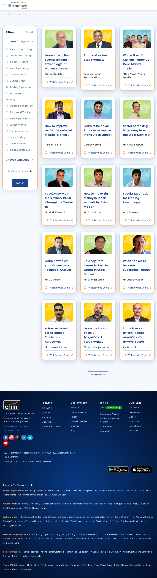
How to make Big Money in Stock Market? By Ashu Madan (96, 200)
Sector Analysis (16, 124)
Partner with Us (107, 426)
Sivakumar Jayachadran (113, 490)
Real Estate (8, 543)
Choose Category (17, 41)
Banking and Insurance (141, 538)
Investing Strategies (18, 68)
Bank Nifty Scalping (23, 517)
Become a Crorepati (23, 569)
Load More (98, 374)
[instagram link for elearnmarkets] (12, 437)
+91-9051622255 (11, 430)
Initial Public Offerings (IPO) (24, 538)
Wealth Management (19, 105)
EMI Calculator (47, 565)
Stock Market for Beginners (69, 503)
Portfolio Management (36, 521)
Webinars (46, 417)
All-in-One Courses (51, 426)
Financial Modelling (86, 534)
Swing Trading (68, 534)
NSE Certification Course (36, 508)
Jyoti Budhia (132, 490)
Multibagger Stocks (12, 525)
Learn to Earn (37, 556)
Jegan (98, 490)
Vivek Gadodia (146, 490)
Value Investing (46, 538)
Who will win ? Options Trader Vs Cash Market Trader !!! (136, 61)
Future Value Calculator (81, 565)
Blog (73, 430)
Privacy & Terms (78, 412)
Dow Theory (34, 503)
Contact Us (105, 431)
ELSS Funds (123, 538)
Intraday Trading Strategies (46, 517)
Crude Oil (107, 521)
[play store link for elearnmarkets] (118, 469)
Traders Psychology (122, 521)
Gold (17, 543)
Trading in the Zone (21, 556)
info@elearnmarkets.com (15, 426)
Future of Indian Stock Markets (95, 57)
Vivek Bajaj (30, 490)
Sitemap (75, 426)
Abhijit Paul (88, 490)
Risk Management (79, 521)
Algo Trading (114, 503)
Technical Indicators (63, 538)
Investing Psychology (19, 118)
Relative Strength (122, 517)
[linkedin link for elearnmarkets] (24, 437)
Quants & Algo (16, 80)
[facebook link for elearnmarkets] (6, 437)
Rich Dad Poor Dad (29, 551)
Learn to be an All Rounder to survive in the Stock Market (98, 130)
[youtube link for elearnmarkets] (6, 443)
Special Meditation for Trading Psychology (136, 198)
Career (111, 407)
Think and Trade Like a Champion (105, 551)
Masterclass (48, 422)
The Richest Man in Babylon (75, 551)
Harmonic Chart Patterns (94, 503)
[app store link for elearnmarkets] (141, 469)
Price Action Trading (19, 49)
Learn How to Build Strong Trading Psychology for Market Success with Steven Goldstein (58, 61)
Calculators (134, 412)
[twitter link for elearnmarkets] (18, 437)
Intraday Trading (34, 534)
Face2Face (134, 421)
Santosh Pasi (41, 494)
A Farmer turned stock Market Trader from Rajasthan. (57, 334)
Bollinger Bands (116, 534)
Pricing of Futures (133, 534)
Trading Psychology (18, 87)
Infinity (47, 408)
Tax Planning (138, 517)
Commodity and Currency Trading (17, 134)
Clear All (29, 32)
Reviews (74, 417)
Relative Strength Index (59, 521)
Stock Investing (49, 503)
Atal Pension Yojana (127, 565)
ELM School (134, 407)
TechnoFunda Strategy (15, 96)
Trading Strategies (18, 149)
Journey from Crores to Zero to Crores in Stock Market (96, 267)
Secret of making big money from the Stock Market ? (136, 130)
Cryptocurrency (16, 508)
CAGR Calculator (17, 565)
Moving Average (140, 521)
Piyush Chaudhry (26, 494)
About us (75, 407)
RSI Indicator (102, 534)
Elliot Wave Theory (129, 503)
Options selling (94, 517)
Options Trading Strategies (72, 517)
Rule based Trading (18, 112)
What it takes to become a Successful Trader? (137, 265)
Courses (46, 412)
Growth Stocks (18, 521)
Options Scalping (52, 534)
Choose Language (17, 160)
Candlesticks (81, 538)
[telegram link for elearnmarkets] (30, 437)
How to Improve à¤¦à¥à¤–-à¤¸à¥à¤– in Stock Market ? (59, 130)
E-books (133, 417)
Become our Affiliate (109, 414)
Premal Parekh (74, 490)
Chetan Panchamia (45, 490)
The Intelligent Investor (50, 551)
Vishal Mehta (10, 494)
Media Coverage (79, 421)
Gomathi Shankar (57, 494)
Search (20, 183)
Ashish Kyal (61, 490)
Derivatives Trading (18, 55)
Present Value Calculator (105, 565)
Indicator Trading (17, 61)
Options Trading (16, 74)
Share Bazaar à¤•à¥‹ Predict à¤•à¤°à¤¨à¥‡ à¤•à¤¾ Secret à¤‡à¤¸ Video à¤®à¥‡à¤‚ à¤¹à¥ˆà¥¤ (133, 334)
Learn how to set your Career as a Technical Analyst (58, 265)
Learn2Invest (135, 430)
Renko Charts (95, 521)
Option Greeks (109, 538)
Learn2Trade (135, 426)
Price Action (107, 517)
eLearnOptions (62, 565)
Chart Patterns (16, 143)
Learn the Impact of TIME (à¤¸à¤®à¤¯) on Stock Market (96, 334)
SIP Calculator (33, 565)
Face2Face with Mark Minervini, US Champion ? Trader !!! (59, 200)
